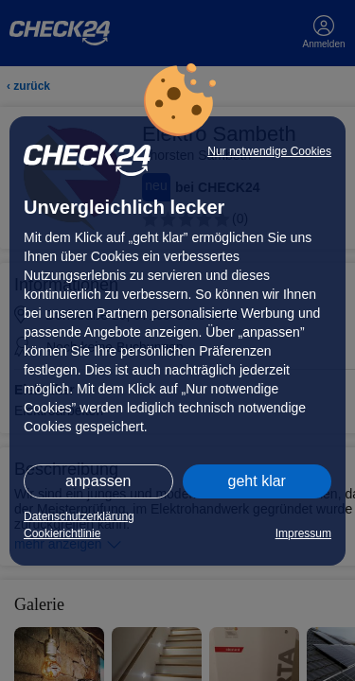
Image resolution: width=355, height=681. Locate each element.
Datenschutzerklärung (79, 516)
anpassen (98, 481)
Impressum (303, 533)
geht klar (257, 481)
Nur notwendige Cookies (269, 151)
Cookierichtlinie (62, 533)
